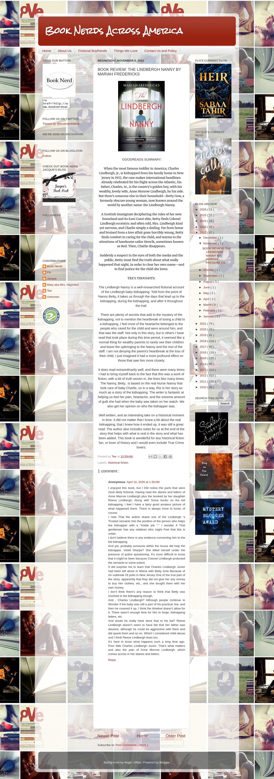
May (206, 293)
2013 (203, 369)
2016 (203, 352)
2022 (203, 232)
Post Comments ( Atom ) (132, 745)
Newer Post (108, 735)
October (209, 270)
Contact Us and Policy (160, 51)
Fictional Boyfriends (92, 51)
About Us (65, 51)
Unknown (53, 298)
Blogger (164, 762)
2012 (203, 375)
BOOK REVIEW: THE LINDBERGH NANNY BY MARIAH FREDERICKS (217, 255)
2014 (203, 364)
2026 (203, 209)
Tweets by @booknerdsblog (61, 125)
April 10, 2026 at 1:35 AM (143, 482)
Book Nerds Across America (114, 30)
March (207, 304)
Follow (47, 157)
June (207, 287)
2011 (203, 381)
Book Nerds (55, 268)
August (208, 281)
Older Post (175, 735)
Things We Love (125, 51)
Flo (49, 274)
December (210, 237)
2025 (203, 215)
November (210, 243)
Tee (49, 292)
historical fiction (118, 462)
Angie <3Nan (132, 762)
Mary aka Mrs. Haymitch (63, 286)
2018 (203, 341)
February (209, 310)
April (206, 299)
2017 (203, 346)
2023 (203, 227)
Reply (112, 660)
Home (46, 51)
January (209, 316)
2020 (203, 329)
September (211, 275)
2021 (203, 323)
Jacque (52, 280)
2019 (203, 335)
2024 (203, 221)
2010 (203, 387)
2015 (203, 358)
